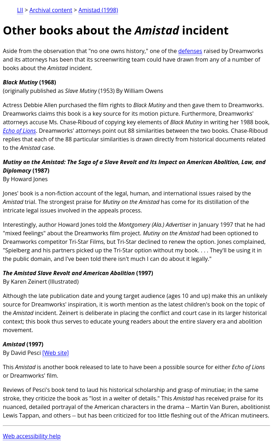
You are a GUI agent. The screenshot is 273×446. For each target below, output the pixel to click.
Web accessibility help (32, 436)
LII (20, 10)
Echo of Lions (19, 131)
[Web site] (55, 353)
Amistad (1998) (98, 10)
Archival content (51, 10)
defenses (190, 51)
